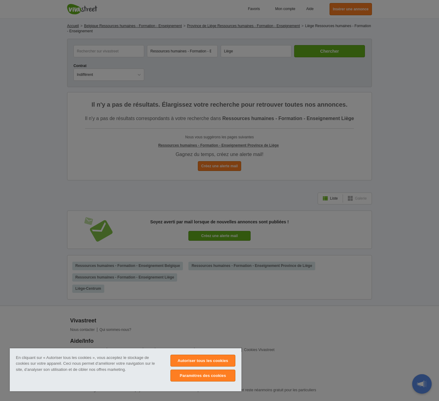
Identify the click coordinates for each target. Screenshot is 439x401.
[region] (125, 369)
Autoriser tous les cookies (202, 360)
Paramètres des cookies (203, 375)
